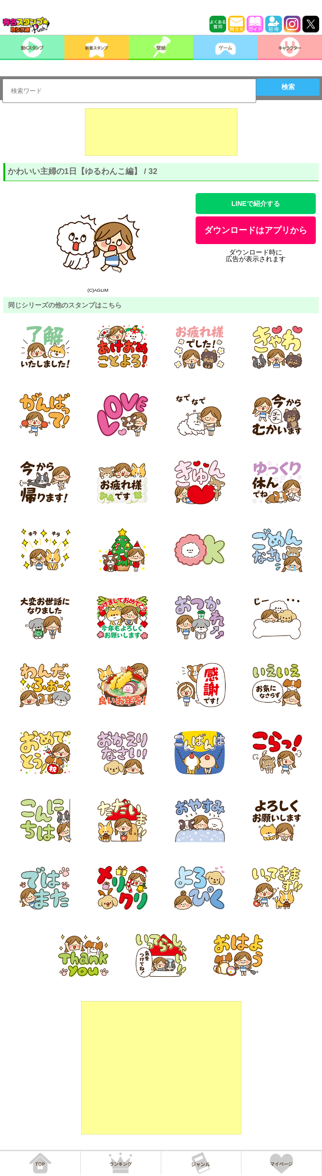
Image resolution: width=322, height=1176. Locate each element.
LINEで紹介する (255, 203)
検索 (288, 87)
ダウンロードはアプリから (255, 230)
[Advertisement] (161, 132)
